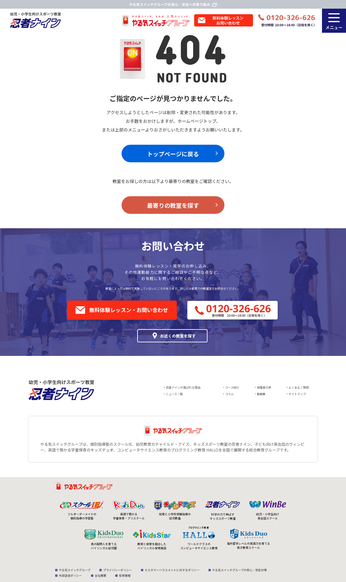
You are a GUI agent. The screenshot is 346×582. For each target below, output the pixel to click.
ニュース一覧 (174, 394)
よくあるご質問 (299, 387)
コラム (229, 394)
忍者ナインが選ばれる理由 (183, 387)
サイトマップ (297, 394)
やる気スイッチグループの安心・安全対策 (239, 570)
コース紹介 (232, 387)
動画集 (261, 394)
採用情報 (124, 575)
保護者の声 (264, 387)
